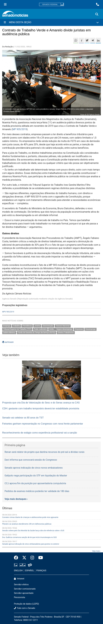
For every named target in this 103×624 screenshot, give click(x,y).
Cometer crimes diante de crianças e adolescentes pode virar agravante (30, 517)
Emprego (6, 326)
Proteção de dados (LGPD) (26, 604)
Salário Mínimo (9, 333)
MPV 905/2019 (8, 312)
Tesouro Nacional (63, 326)
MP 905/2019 (19, 129)
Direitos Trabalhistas (66, 333)
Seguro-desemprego (64, 329)
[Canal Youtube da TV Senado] (39, 558)
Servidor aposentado (23, 593)
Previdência (27, 326)
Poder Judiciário (40, 329)
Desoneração (48, 326)
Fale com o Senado (24, 608)
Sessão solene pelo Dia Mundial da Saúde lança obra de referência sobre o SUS (33, 531)
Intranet (19, 578)
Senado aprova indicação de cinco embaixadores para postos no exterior (30, 544)
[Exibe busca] (97, 14)
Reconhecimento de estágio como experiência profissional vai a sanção (39, 432)
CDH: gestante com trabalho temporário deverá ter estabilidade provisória (40, 408)
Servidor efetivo (21, 584)
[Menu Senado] (5, 4)
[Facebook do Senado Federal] (17, 558)
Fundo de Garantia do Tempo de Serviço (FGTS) (36, 333)
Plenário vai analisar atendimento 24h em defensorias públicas (26, 524)
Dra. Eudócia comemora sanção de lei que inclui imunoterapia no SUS (29, 537)
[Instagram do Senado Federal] (32, 558)
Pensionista (19, 597)
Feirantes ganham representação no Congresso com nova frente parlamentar (42, 423)
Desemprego (90, 329)
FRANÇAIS (41, 570)
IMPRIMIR (8, 342)
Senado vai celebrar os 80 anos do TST (23, 417)
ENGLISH (18, 570)
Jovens (37, 326)
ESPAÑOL (29, 570)
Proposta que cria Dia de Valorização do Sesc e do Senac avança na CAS (41, 402)
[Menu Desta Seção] (51, 22)
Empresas (79, 329)
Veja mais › (96, 551)
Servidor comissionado (25, 589)
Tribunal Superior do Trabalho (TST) (17, 329)
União (51, 329)
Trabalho (16, 326)
